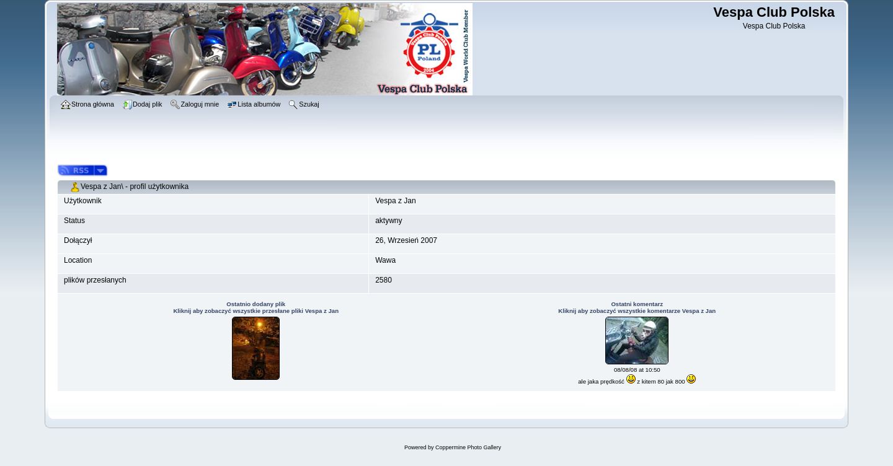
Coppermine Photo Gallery (468, 447)
